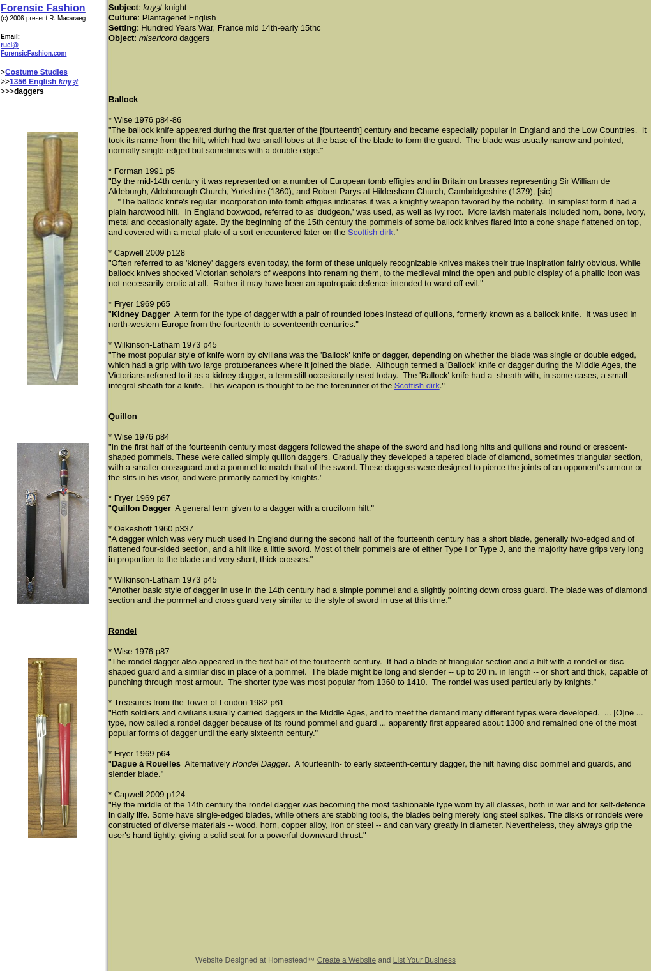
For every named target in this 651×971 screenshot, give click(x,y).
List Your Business (424, 960)
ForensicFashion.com (33, 53)
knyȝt (69, 81)
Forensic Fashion (43, 8)
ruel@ (10, 45)
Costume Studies (36, 72)
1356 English (34, 81)
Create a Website (347, 960)
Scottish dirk (370, 232)
